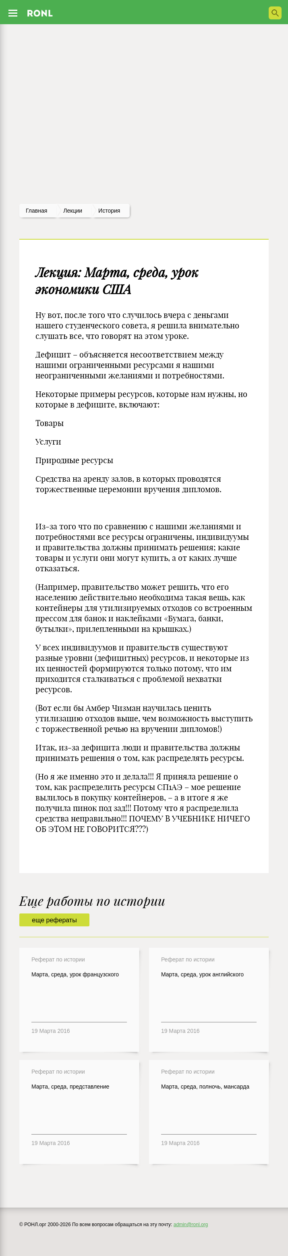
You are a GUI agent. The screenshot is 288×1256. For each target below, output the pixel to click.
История (109, 210)
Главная (36, 210)
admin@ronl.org (191, 1224)
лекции (72, 210)
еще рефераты (54, 920)
